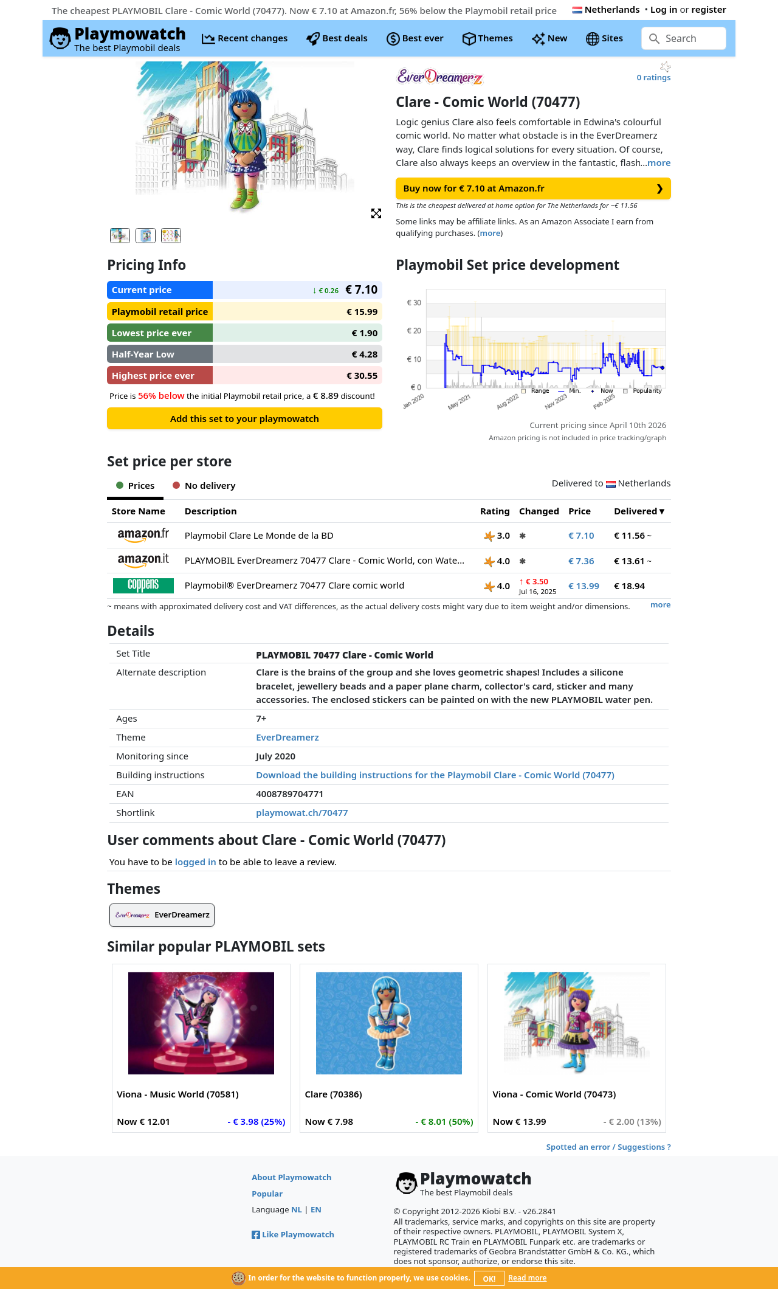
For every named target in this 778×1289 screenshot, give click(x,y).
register (709, 9)
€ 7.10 (581, 535)
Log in (664, 9)
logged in (195, 861)
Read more (527, 1278)
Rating (495, 511)
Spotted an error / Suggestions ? (608, 1146)
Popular (267, 1193)
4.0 (497, 561)
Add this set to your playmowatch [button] (244, 418)
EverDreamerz (287, 737)
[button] (376, 212)
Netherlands (606, 9)
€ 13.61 (629, 561)
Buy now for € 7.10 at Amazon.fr (534, 188)
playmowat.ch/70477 (302, 812)
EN (316, 1209)
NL (296, 1209)
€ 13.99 (583, 585)
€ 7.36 (581, 561)
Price (579, 511)
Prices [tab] (135, 485)
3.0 (497, 535)
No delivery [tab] (204, 485)
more (659, 162)
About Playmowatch (291, 1177)
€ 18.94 (629, 585)
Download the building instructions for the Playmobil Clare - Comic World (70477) (435, 775)
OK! (489, 1279)
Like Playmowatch (293, 1234)
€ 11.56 (629, 535)
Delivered (635, 511)
